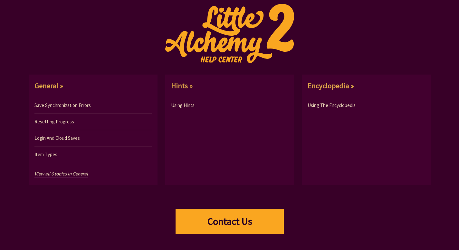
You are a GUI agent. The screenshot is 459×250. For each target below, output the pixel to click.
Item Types (45, 154)
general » (48, 86)
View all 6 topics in (61, 174)
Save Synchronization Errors (62, 105)
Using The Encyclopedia (332, 105)
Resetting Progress (54, 122)
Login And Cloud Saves (57, 138)
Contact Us (229, 221)
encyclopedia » (331, 86)
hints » (182, 86)
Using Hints (183, 105)
